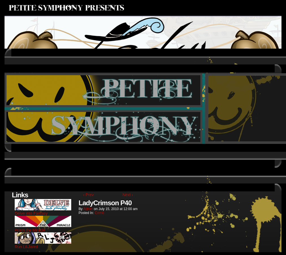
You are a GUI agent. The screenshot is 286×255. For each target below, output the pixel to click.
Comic (99, 213)
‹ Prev (88, 195)
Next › (127, 195)
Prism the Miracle (43, 227)
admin (88, 209)
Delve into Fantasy (43, 211)
